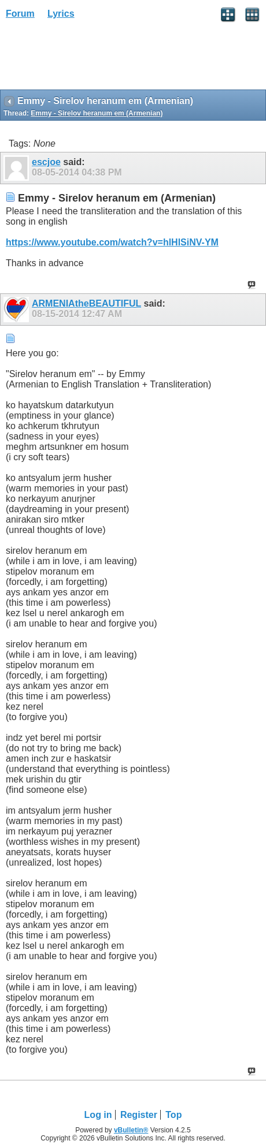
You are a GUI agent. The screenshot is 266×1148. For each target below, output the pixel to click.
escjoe (46, 162)
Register (138, 1115)
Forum (20, 13)
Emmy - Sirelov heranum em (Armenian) (96, 113)
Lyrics (61, 13)
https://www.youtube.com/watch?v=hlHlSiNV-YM (112, 242)
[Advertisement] (92, 58)
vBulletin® (131, 1130)
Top (173, 1115)
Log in (98, 1115)
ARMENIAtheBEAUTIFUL (86, 303)
